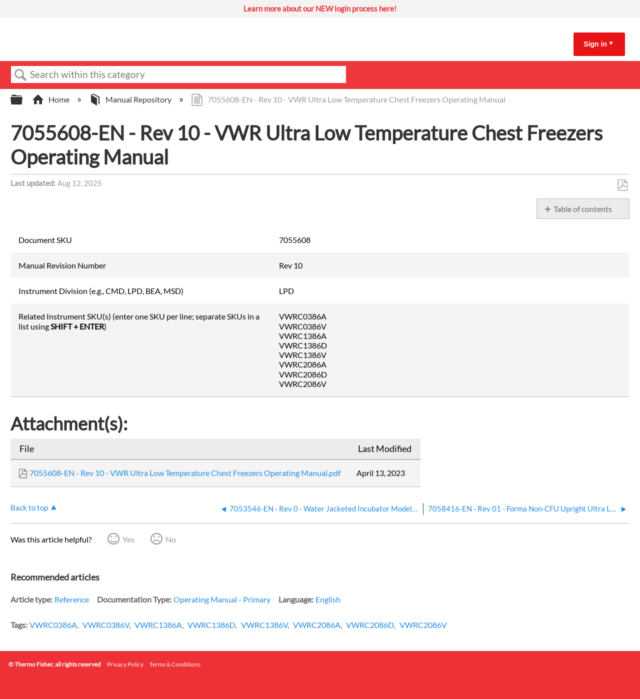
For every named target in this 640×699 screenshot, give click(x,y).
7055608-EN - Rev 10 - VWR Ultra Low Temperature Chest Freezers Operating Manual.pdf (185, 473)
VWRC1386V (264, 625)
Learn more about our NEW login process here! (320, 8)
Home (51, 99)
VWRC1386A (158, 625)
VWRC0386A (53, 625)
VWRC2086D (370, 625)
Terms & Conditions (175, 664)
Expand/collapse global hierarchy (23, 99)
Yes (128, 539)
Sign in (595, 44)
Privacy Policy (125, 664)
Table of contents (583, 209)
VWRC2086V (423, 625)
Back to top (29, 507)
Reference (71, 599)
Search (20, 75)
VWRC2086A (316, 625)
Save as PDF (622, 186)
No (171, 539)
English (328, 599)
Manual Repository (131, 99)
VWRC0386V (105, 625)
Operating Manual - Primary (222, 599)
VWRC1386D (212, 625)
